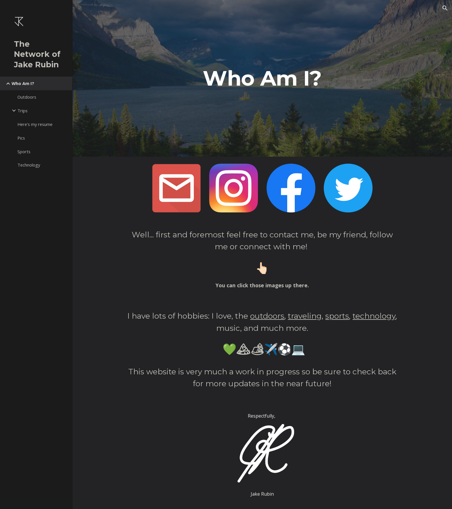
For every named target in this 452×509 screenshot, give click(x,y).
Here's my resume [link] (35, 124)
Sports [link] (23, 151)
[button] (445, 8)
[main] (262, 78)
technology (373, 316)
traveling (305, 316)
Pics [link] (21, 138)
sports (337, 316)
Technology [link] (28, 165)
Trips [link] (22, 110)
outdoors (267, 316)
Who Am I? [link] (23, 83)
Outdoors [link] (26, 97)
